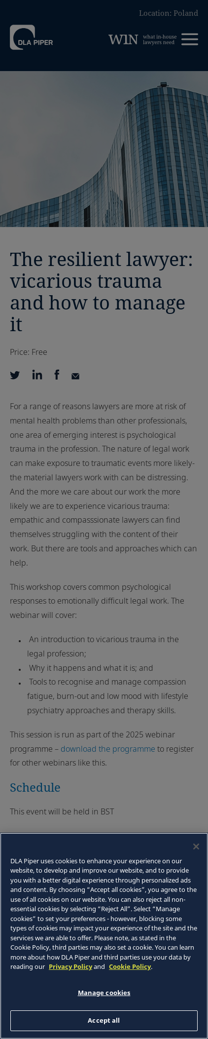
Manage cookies (104, 992)
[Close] (196, 846)
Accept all (104, 1020)
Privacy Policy (70, 966)
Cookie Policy (130, 966)
